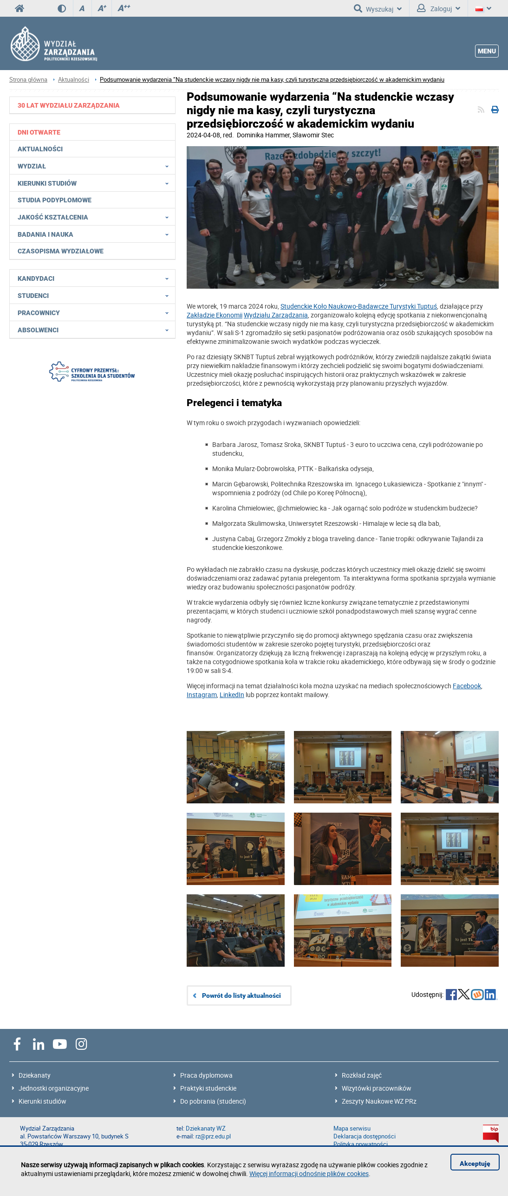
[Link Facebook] (467, 685)
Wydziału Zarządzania (276, 314)
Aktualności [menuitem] (40, 149)
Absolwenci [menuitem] (96, 329)
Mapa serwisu (352, 1128)
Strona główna (28, 80)
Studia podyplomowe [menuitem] (54, 200)
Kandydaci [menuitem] (96, 278)
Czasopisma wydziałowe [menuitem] (61, 251)
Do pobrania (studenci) (213, 1101)
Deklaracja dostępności (364, 1136)
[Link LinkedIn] (232, 694)
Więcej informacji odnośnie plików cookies (309, 1173)
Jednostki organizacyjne (54, 1088)
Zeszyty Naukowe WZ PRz (379, 1101)
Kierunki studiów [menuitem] (96, 182)
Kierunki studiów (42, 1101)
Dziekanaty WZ (206, 1128)
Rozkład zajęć (362, 1075)
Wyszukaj (378, 8)
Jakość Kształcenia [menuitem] (96, 216)
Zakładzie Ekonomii (214, 314)
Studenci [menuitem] (96, 295)
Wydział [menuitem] (96, 165)
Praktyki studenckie (208, 1088)
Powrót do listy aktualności (241, 995)
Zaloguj (438, 8)
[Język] (483, 8)
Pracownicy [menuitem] (96, 312)
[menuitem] (93, 105)
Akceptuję (475, 1163)
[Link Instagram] (202, 694)
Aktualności (73, 80)
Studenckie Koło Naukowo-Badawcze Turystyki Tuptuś (358, 306)
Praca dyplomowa (206, 1075)
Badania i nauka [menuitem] (96, 233)
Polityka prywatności (360, 1144)
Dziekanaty (35, 1075)
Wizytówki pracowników (376, 1088)
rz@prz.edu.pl (213, 1136)
